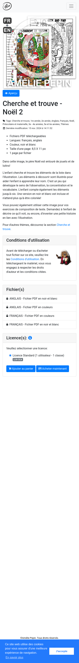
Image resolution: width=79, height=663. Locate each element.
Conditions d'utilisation (25, 259)
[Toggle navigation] (71, 6)
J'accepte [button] (61, 651)
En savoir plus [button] (14, 657)
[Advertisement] (39, 508)
